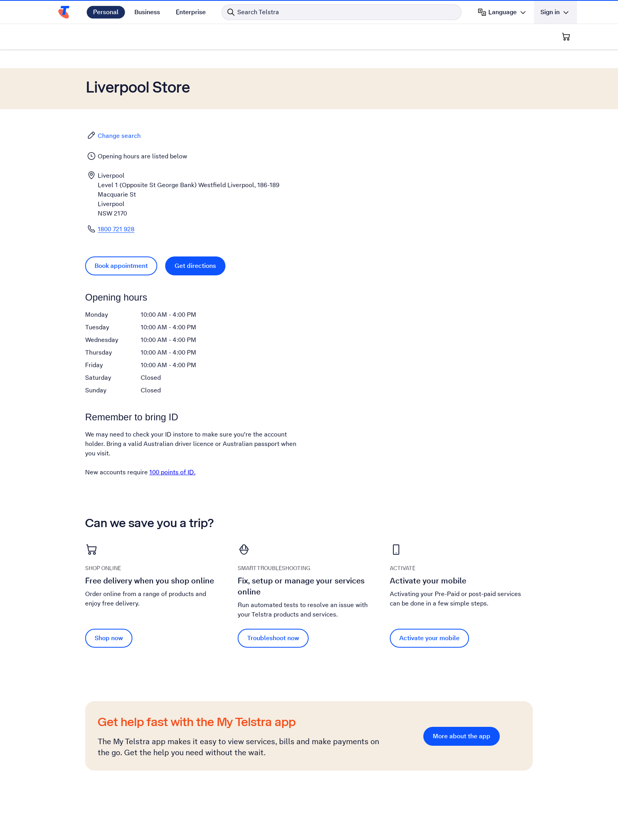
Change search (114, 135)
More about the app (461, 736)
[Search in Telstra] (342, 12)
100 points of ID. (172, 472)
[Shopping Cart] (566, 36)
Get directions (195, 266)
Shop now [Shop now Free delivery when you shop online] (109, 638)
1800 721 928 (116, 229)
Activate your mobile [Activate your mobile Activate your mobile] (429, 638)
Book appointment (121, 266)
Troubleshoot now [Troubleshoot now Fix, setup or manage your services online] (273, 638)
